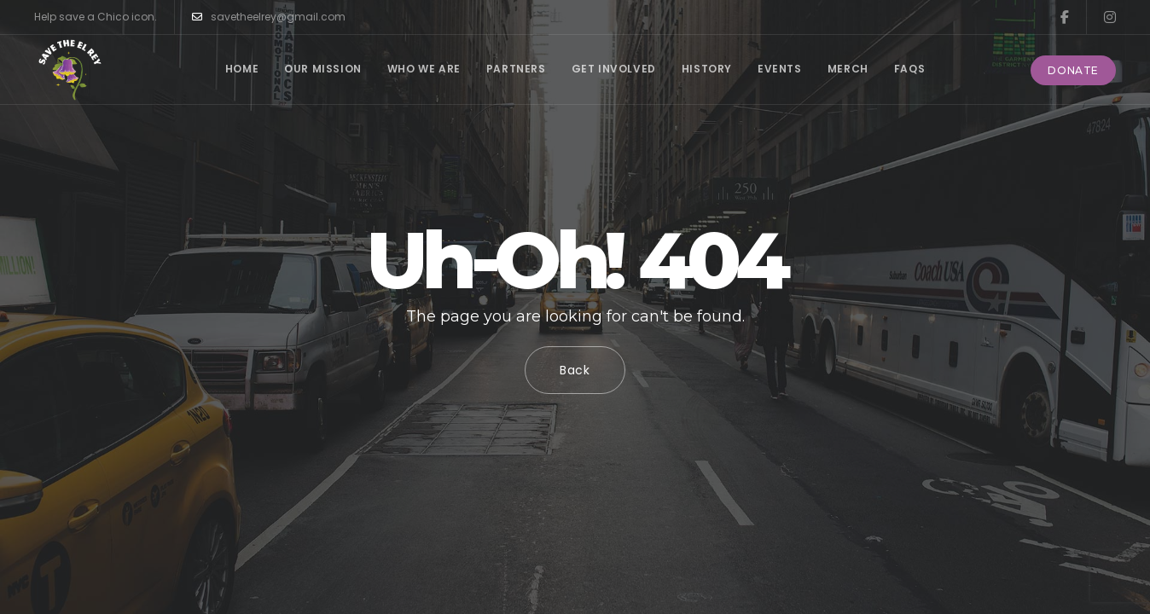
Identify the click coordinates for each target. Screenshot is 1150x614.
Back (575, 370)
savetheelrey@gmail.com (269, 17)
